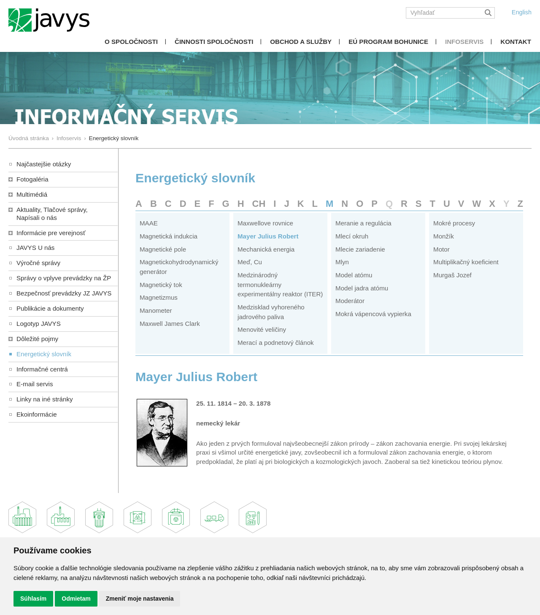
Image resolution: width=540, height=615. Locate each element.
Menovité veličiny (262, 329)
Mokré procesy (454, 223)
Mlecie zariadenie (360, 249)
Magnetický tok (161, 284)
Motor (441, 249)
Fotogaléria (32, 179)
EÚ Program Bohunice (388, 41)
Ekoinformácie (36, 414)
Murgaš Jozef (452, 275)
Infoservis (464, 41)
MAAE (149, 223)
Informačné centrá (42, 369)
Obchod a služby (301, 41)
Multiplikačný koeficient (466, 262)
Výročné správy (38, 262)
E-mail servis (34, 383)
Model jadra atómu (361, 288)
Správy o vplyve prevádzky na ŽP (63, 278)
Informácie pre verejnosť (51, 232)
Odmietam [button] (76, 598)
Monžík (443, 236)
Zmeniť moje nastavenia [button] (140, 598)
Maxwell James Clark (170, 323)
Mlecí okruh (351, 236)
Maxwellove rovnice (265, 223)
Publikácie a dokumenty (50, 308)
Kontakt (515, 41)
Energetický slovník (43, 354)
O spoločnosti (131, 41)
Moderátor (349, 300)
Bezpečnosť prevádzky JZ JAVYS (63, 293)
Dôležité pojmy (37, 338)
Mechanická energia (266, 249)
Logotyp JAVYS (38, 323)
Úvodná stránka (28, 138)
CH (259, 203)
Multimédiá (31, 194)
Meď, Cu (250, 262)
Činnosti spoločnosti (214, 41)
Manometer (156, 310)
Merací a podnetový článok (276, 342)
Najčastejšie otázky (43, 164)
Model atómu (353, 275)
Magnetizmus (159, 297)
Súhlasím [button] (33, 598)
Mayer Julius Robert (268, 236)
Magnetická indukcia (168, 236)
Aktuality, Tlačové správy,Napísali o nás (52, 213)
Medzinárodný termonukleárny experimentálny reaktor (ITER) (280, 284)
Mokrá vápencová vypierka (373, 313)
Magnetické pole (163, 249)
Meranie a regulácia (363, 223)
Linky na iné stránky (44, 399)
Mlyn (342, 262)
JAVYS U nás (35, 247)
